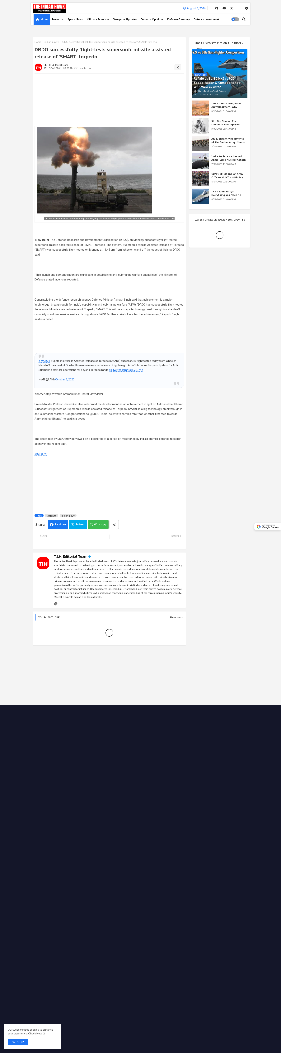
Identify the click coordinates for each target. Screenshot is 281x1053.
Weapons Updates (125, 19)
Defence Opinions (152, 19)
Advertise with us (141, 830)
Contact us (88, 830)
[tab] (42, 19)
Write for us (161, 830)
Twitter (80, 524)
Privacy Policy (120, 830)
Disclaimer (79, 834)
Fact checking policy (228, 830)
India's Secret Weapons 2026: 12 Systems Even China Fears (217, 752)
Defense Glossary (178, 19)
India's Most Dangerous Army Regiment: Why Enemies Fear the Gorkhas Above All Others (227, 109)
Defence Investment (206, 19)
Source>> (41, 453)
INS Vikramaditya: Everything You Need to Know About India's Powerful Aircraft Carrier (226, 197)
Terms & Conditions (99, 834)
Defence (51, 515)
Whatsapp (100, 524)
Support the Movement (184, 830)
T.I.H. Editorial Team (70, 556)
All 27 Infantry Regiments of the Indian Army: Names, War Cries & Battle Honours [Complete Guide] (228, 144)
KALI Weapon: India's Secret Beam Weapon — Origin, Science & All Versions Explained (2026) (216, 721)
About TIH (103, 830)
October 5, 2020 (64, 379)
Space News (75, 19)
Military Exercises (98, 19)
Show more (176, 617)
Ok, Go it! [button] (18, 1042)
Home (44, 19)
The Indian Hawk (49, 830)
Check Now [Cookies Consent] (35, 1033)
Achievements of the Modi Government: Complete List (212, 736)
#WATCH (44, 360)
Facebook (60, 524)
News (56, 19)
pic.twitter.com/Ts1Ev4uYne (126, 369)
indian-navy (51, 41)
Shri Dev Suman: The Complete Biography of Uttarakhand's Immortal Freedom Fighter (226, 126)
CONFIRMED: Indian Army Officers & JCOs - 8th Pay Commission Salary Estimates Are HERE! (227, 179)
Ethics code (207, 830)
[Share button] (114, 524)
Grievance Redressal (125, 834)
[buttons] (216, 8)
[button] (235, 19)
